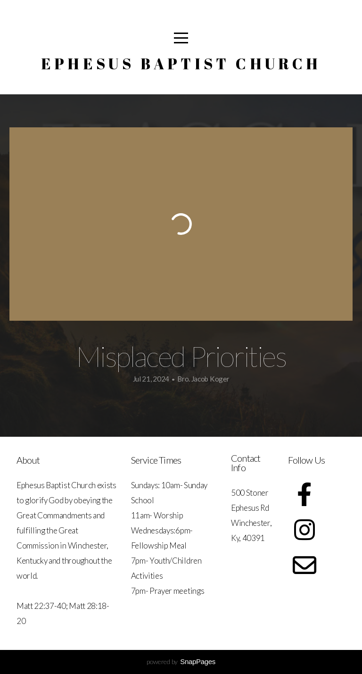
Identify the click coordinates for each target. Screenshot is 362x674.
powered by (181, 661)
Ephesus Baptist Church (181, 63)
